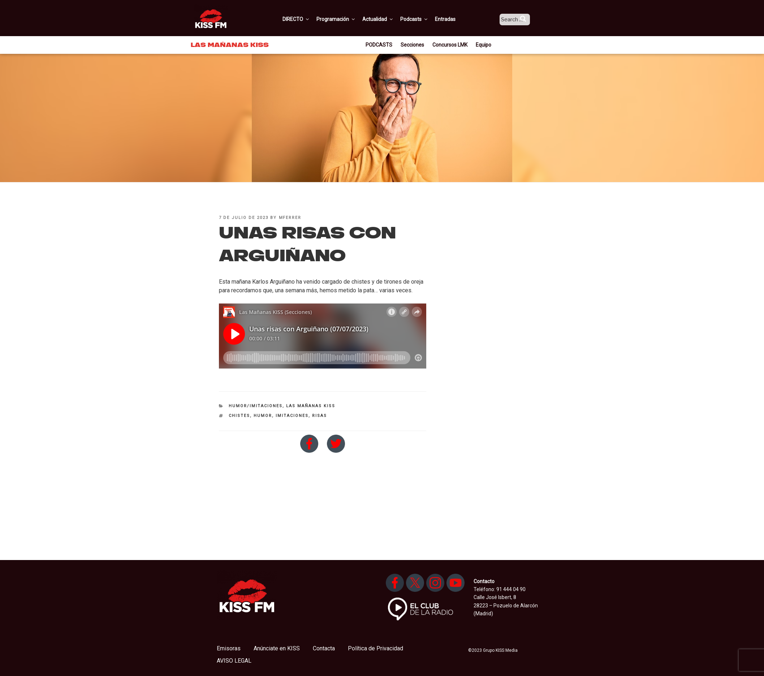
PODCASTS (379, 45)
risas (319, 415)
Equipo (483, 45)
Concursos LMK (449, 45)
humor (263, 415)
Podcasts (423, 19)
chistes (239, 415)
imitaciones (292, 415)
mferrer (290, 217)
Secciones (412, 45)
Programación (344, 19)
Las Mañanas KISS (310, 406)
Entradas (454, 19)
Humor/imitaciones (255, 406)
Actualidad (386, 19)
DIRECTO (305, 19)
